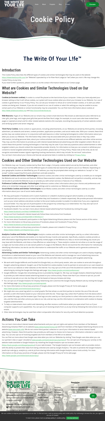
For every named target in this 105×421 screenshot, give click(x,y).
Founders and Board (43, 400)
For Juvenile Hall (59, 395)
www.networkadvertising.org (46, 327)
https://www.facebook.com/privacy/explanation (22, 224)
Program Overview (43, 397)
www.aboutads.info (16, 329)
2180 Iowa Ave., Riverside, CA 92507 (24, 404)
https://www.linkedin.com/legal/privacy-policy (21, 230)
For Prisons (57, 392)
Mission (40, 387)
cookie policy (61, 418)
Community (57, 397)
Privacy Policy (80, 155)
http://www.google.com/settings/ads (32, 283)
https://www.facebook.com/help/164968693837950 (23, 211)
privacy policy (50, 418)
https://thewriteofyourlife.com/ (14, 77)
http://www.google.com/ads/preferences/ (63, 270)
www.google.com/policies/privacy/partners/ (49, 340)
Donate (92, 4)
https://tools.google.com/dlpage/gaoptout (18, 345)
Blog (55, 400)
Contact (56, 402)
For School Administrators (58, 389)
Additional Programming (44, 392)
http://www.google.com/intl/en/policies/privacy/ (22, 288)
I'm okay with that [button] (72, 418)
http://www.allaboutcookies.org (14, 110)
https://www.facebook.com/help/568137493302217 (23, 217)
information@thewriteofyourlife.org (22, 407)
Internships (41, 390)
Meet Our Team (42, 395)
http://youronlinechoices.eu (40, 110)
